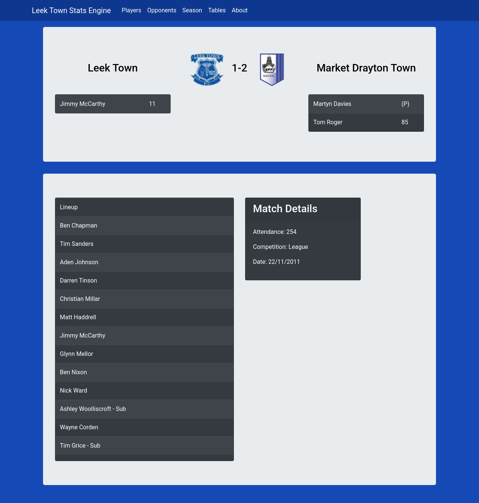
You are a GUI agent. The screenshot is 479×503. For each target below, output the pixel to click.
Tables (217, 10)
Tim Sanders (77, 243)
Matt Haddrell (78, 317)
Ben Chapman (78, 225)
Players (131, 10)
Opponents (162, 10)
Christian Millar (80, 298)
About (240, 10)
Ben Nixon (73, 372)
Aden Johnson (79, 262)
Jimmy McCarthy (82, 103)
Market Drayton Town (366, 68)
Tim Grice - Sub (80, 445)
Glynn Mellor (76, 353)
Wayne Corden (79, 427)
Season (192, 10)
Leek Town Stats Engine (72, 10)
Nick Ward (73, 390)
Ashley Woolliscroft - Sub (93, 408)
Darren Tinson (78, 280)
